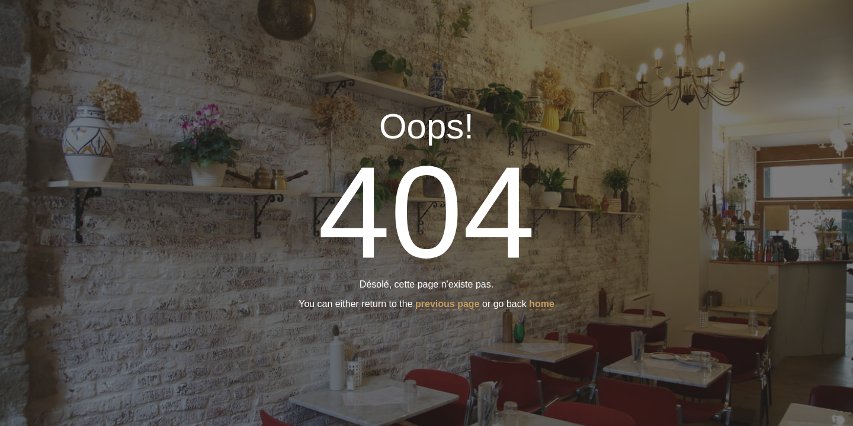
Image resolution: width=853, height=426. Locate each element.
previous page (447, 304)
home (541, 304)
